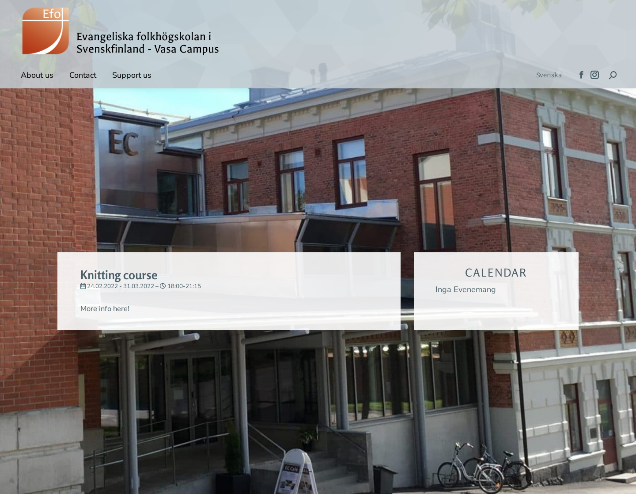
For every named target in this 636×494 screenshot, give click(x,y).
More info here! (107, 308)
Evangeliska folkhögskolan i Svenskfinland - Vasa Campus (147, 42)
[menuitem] (549, 75)
